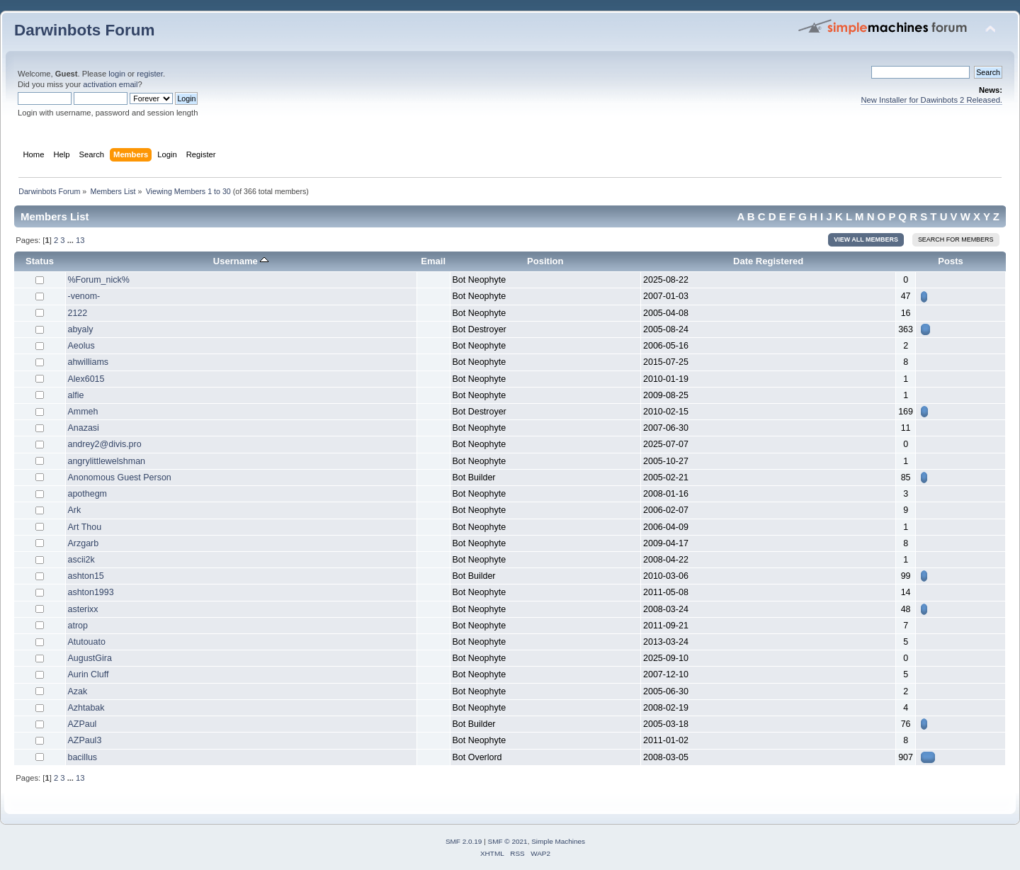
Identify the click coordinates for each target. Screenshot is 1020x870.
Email (433, 261)
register (150, 73)
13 (80, 240)
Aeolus (81, 346)
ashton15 (86, 576)
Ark (74, 510)
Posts (950, 261)
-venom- (84, 296)
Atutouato (87, 642)
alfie (76, 395)
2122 (78, 313)
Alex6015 (86, 379)
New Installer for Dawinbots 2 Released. (931, 100)
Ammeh (83, 412)
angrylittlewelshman (107, 461)
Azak (78, 691)
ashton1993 (91, 592)
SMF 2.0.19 (464, 841)
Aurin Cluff (88, 674)
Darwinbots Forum (84, 30)
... (71, 240)
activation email (110, 84)
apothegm (87, 494)
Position (545, 261)
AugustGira (90, 658)
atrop (78, 626)
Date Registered (768, 261)
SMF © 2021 (508, 841)
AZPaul (82, 724)
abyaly (81, 329)
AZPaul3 (85, 740)
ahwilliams (88, 362)
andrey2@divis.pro (105, 444)
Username (241, 261)
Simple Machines (558, 841)
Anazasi (83, 428)
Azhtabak (86, 708)
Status (40, 261)
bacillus (83, 757)
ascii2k (81, 560)
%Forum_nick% (99, 280)
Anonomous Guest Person (119, 477)
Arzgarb (83, 543)
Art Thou (85, 527)
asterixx (83, 609)
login (116, 73)
